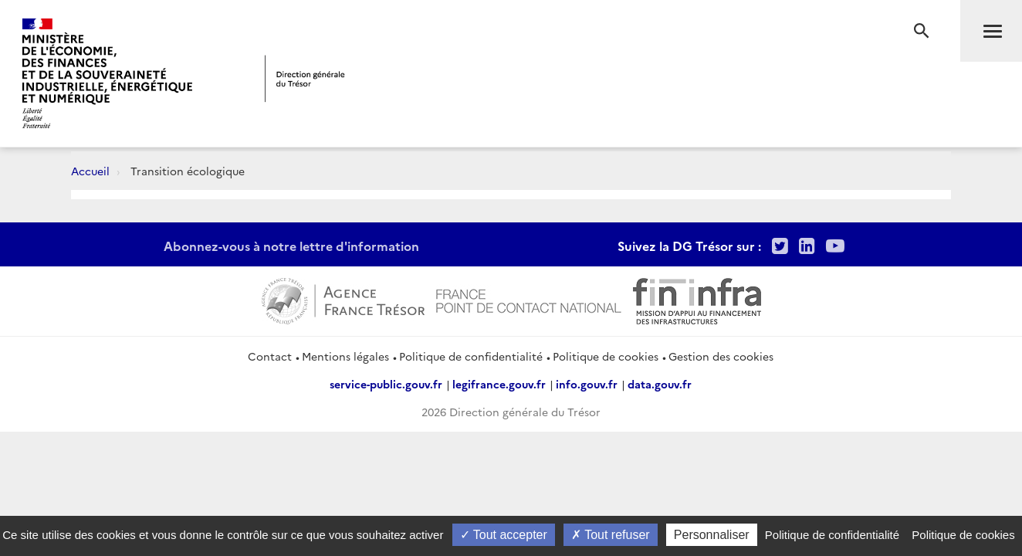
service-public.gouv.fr (386, 384)
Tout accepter (503, 534)
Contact (270, 356)
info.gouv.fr (587, 384)
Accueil (90, 170)
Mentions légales (345, 356)
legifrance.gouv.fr (499, 384)
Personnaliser (712, 534)
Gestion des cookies (720, 356)
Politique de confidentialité (471, 356)
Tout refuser (610, 534)
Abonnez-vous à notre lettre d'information (291, 245)
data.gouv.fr (660, 384)
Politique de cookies (605, 356)
